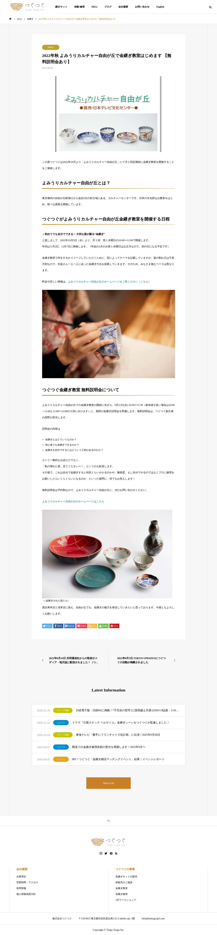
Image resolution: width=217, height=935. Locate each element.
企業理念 (21, 876)
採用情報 (21, 888)
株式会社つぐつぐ (62, 918)
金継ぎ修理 (121, 894)
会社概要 (123, 7)
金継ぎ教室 (121, 888)
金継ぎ (51, 47)
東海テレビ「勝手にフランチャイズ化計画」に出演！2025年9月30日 (118, 734)
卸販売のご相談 (123, 882)
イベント (61, 759)
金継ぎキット (60, 7)
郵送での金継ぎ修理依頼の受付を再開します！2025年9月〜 (108, 746)
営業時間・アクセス (27, 882)
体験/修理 (79, 7)
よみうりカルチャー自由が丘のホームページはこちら (73, 501)
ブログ (108, 7)
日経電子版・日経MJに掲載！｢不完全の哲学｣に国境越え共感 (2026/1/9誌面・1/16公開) (128, 710)
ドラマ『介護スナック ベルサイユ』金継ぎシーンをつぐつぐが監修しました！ (121, 722)
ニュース (61, 722)
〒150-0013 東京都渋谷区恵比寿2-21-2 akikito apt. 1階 (107, 918)
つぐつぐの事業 (125, 869)
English (160, 7)
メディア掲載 (63, 710)
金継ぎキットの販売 (126, 876)
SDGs (94, 7)
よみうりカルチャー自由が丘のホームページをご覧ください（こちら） (109, 281)
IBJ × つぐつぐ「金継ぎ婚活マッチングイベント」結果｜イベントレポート (118, 759)
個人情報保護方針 (26, 894)
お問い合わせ (142, 7)
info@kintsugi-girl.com (153, 918)
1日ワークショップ (125, 900)
